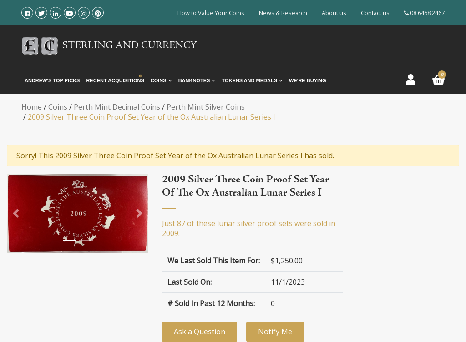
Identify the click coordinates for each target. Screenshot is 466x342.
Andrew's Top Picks (52, 80)
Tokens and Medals (252, 80)
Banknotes (197, 80)
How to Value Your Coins (210, 13)
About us (334, 13)
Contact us (375, 13)
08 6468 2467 (424, 13)
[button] (15, 213)
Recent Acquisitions (115, 80)
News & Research (283, 13)
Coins (161, 80)
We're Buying (307, 80)
